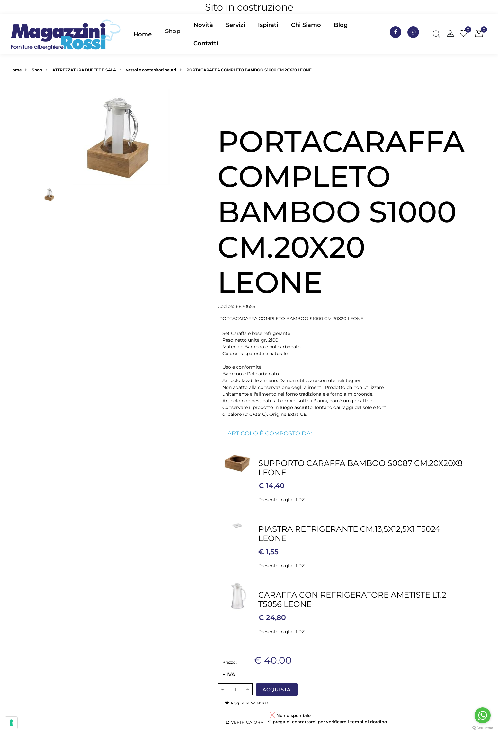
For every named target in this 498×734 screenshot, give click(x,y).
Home (142, 34)
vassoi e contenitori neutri (151, 69)
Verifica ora (245, 722)
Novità (203, 25)
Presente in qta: (275, 499)
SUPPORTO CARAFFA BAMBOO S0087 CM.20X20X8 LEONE (360, 467)
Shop (172, 31)
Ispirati (268, 25)
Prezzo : (229, 662)
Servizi (235, 25)
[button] (172, 34)
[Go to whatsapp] (483, 715)
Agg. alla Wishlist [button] (247, 703)
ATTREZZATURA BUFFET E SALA (84, 69)
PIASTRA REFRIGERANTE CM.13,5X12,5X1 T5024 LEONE (349, 533)
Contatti (205, 43)
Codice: (226, 306)
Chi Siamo (306, 25)
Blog (341, 25)
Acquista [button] (276, 689)
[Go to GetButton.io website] (482, 728)
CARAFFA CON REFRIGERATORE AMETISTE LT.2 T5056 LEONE (352, 599)
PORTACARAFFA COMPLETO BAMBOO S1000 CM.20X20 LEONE (249, 69)
